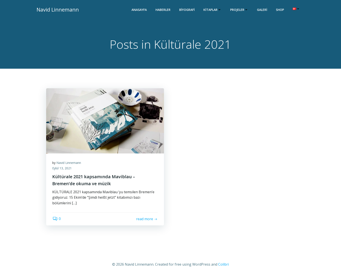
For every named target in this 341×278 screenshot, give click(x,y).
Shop (280, 10)
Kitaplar (213, 10)
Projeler (239, 10)
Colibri (223, 265)
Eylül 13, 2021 (62, 169)
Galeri (262, 10)
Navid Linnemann (69, 163)
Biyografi (187, 10)
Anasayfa (139, 10)
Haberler (163, 10)
